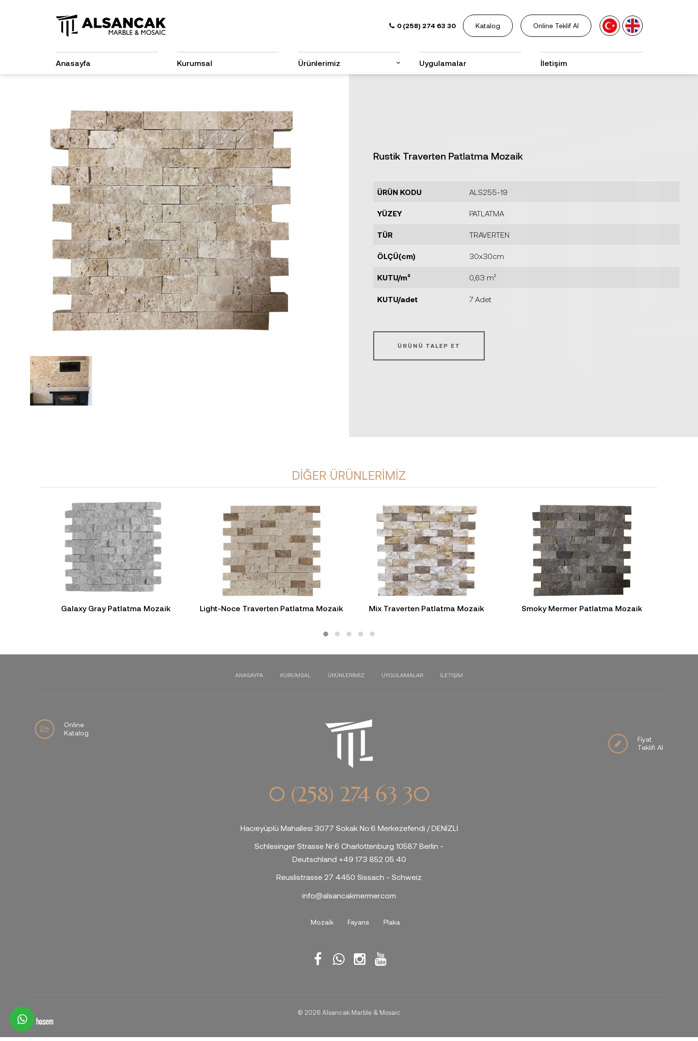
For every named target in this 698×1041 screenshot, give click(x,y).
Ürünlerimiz (319, 62)
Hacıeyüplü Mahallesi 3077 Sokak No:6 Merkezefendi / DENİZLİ (349, 827)
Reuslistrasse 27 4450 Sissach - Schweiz (349, 876)
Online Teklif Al (556, 25)
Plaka (391, 922)
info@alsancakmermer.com (349, 895)
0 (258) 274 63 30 (349, 794)
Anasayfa (73, 62)
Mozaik (322, 922)
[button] (326, 634)
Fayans (358, 922)
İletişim (553, 62)
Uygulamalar (442, 62)
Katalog (488, 25)
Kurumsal (194, 62)
